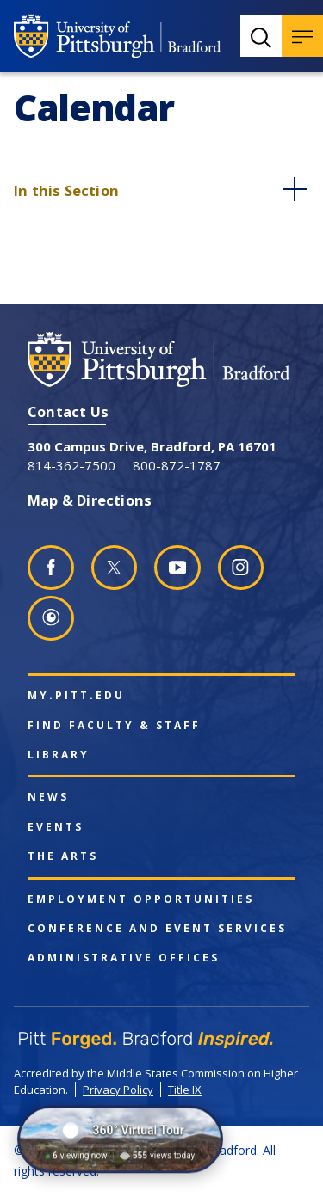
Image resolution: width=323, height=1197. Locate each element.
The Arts (63, 856)
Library (59, 755)
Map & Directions (90, 500)
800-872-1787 (177, 465)
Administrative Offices (124, 958)
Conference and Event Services (157, 929)
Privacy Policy (118, 1089)
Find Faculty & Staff (114, 726)
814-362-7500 (71, 465)
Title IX (185, 1089)
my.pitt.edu (76, 696)
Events (56, 827)
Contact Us (68, 411)
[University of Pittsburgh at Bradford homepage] (117, 36)
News (48, 797)
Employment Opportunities (141, 899)
